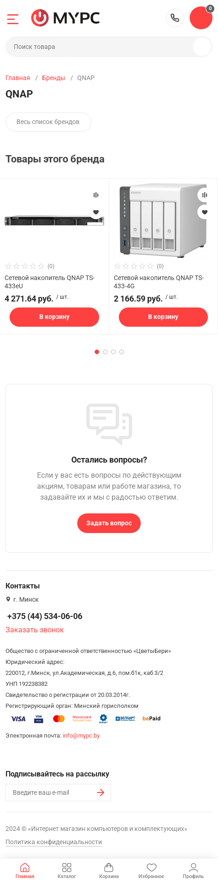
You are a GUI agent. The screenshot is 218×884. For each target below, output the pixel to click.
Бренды (53, 77)
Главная (17, 77)
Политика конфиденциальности (53, 842)
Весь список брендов (48, 121)
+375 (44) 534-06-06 (175, 18)
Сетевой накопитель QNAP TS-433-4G (159, 282)
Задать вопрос (109, 523)
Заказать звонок (34, 629)
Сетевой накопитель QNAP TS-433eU (50, 282)
